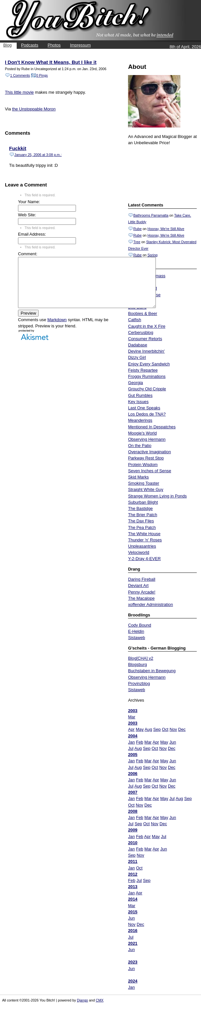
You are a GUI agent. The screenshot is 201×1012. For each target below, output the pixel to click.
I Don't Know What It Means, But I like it (51, 62)
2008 (132, 811)
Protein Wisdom (142, 464)
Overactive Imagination (149, 451)
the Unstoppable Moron (34, 109)
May (140, 729)
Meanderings (140, 420)
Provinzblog (139, 683)
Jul (130, 748)
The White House (144, 533)
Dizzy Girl (137, 357)
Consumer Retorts (145, 338)
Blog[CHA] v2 (140, 658)
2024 (132, 981)
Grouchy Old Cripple (147, 388)
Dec (182, 729)
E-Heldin (136, 631)
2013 (132, 886)
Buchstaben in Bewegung (151, 670)
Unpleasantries (142, 546)
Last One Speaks (144, 407)
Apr (131, 729)
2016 (132, 930)
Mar (131, 716)
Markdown (57, 329)
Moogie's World (142, 433)
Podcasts (29, 45)
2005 (132, 754)
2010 (132, 842)
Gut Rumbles (140, 395)
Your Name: (29, 201)
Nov (173, 729)
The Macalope (141, 598)
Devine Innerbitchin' (146, 351)
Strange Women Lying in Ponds (157, 496)
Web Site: (27, 214)
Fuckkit (17, 148)
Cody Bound (139, 625)
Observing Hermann (147, 439)
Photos (54, 45)
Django (82, 1000)
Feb (139, 742)
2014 (132, 899)
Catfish (134, 319)
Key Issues (138, 401)
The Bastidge (140, 508)
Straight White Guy (145, 489)
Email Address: (32, 234)
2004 (132, 735)
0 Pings (42, 75)
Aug (148, 729)
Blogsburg (137, 664)
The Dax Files (141, 520)
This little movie (19, 92)
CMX (100, 1000)
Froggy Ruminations (147, 376)
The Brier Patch (142, 514)
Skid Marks (138, 477)
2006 (132, 773)
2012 (132, 874)
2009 (132, 829)
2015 (132, 911)
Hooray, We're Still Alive (165, 229)
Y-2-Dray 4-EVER (144, 558)
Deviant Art (138, 585)
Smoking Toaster (143, 483)
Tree (136, 242)
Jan (131, 742)
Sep (157, 729)
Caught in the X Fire (146, 326)
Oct (165, 729)
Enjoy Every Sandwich (149, 363)
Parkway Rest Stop (146, 458)
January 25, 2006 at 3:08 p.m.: (38, 155)
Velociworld (138, 552)
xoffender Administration (150, 604)
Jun (172, 742)
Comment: (27, 253)
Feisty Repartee (142, 370)
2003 (132, 710)
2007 (132, 792)
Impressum (80, 45)
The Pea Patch (142, 527)
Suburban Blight (143, 502)
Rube (137, 229)
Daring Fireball (141, 579)
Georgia (135, 382)
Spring (152, 255)
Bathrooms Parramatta (150, 215)
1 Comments (20, 75)
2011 (132, 861)
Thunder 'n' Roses (145, 539)
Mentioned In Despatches (151, 426)
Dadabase (137, 344)
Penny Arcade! (141, 592)
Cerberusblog (140, 332)
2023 (132, 962)
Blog (7, 45)
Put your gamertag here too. (161, 173)
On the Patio (139, 445)
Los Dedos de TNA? (147, 414)
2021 (132, 943)
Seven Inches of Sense (149, 470)
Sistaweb (136, 637)
